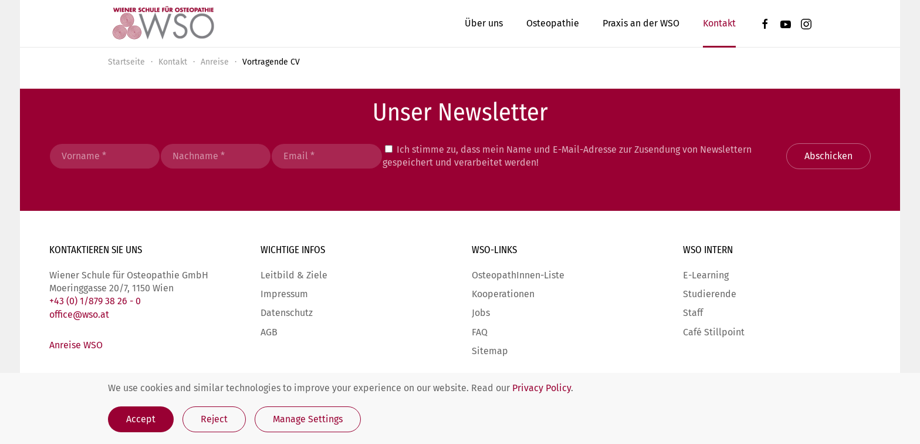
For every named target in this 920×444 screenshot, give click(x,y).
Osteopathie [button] (552, 23)
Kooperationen (503, 294)
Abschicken (828, 156)
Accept (140, 419)
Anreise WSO (76, 345)
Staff (693, 312)
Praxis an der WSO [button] (641, 23)
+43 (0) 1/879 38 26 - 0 (95, 301)
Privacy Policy (541, 387)
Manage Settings (308, 419)
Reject (214, 419)
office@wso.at (79, 314)
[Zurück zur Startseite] (162, 23)
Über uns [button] (484, 23)
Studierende (709, 294)
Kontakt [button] (719, 23)
